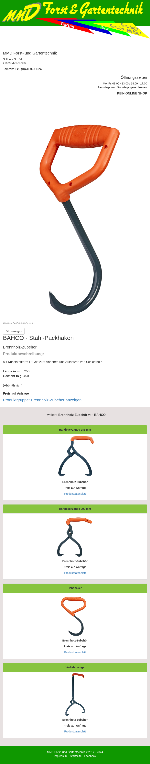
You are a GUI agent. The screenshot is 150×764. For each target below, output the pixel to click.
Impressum (61, 756)
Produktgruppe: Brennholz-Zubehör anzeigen (42, 400)
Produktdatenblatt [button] (75, 493)
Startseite (75, 756)
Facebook (90, 756)
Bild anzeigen (13, 331)
